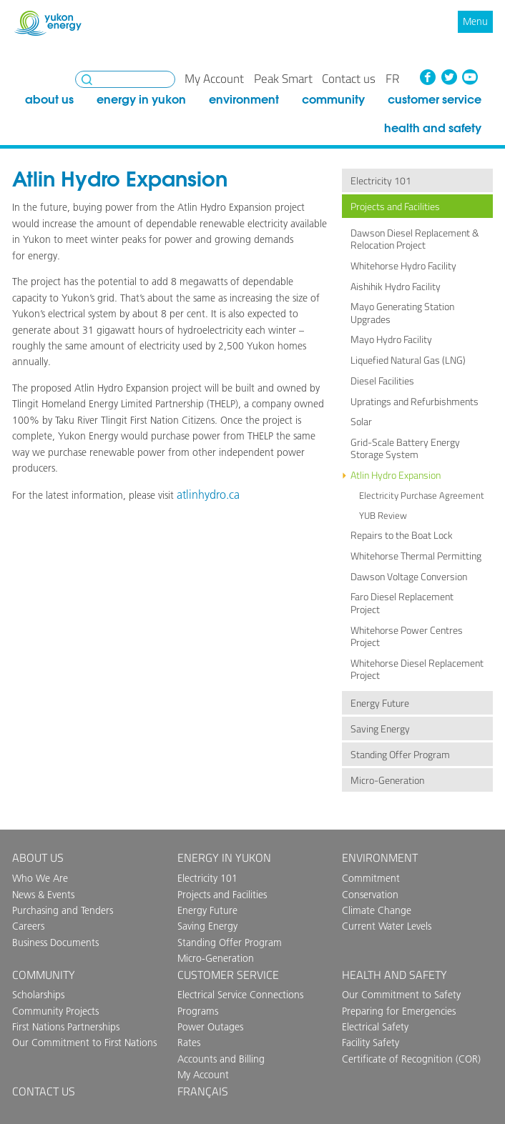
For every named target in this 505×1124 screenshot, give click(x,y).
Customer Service (434, 98)
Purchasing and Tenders (62, 910)
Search (87, 79)
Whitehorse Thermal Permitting (415, 556)
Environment (244, 98)
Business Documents (55, 942)
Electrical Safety (375, 1026)
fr (392, 78)
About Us (49, 98)
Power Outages (210, 1026)
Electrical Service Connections (240, 994)
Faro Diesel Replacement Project (401, 603)
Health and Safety (432, 127)
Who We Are (40, 878)
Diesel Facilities (382, 381)
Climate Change (376, 910)
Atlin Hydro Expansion (395, 475)
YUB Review (383, 515)
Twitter (448, 77)
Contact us (349, 78)
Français (202, 1091)
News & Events (43, 894)
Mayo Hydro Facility (391, 339)
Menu (475, 21)
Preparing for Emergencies (399, 1011)
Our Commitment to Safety (401, 994)
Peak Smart (283, 78)
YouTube (470, 77)
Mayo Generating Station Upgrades (402, 313)
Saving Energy (380, 729)
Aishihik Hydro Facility (395, 286)
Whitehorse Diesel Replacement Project (417, 669)
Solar (361, 421)
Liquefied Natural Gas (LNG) (408, 360)
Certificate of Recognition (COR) (411, 1059)
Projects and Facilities (395, 206)
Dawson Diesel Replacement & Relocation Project (414, 239)
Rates (188, 1042)
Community (333, 98)
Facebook (427, 77)
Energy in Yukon (141, 98)
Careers (28, 926)
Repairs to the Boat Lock (401, 535)
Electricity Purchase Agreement (421, 495)
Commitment (371, 878)
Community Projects (55, 1011)
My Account (214, 78)
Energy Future (379, 703)
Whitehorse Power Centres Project (406, 636)
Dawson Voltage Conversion (408, 577)
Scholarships (38, 994)
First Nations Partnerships (65, 1026)
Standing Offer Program (400, 754)
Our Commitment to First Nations (84, 1042)
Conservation (370, 894)
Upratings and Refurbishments (414, 401)
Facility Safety (370, 1042)
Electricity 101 (380, 181)
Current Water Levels (386, 926)
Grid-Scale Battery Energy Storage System (405, 448)
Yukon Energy (48, 23)
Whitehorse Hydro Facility (403, 266)
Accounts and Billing (221, 1059)
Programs (197, 1011)
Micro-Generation (387, 780)
